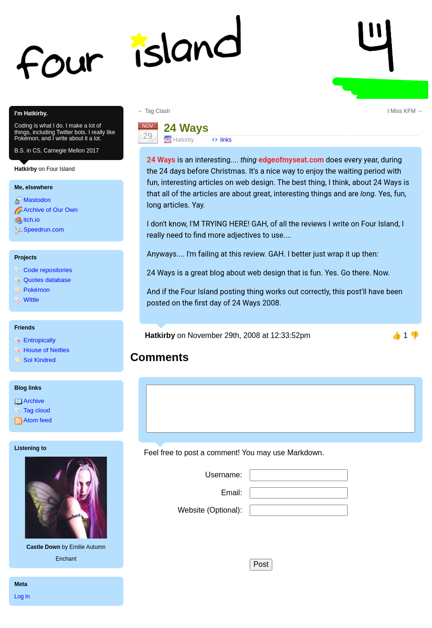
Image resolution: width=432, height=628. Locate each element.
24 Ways (161, 159)
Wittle (31, 299)
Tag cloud (37, 410)
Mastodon (37, 199)
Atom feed (38, 420)
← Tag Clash (154, 111)
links (226, 140)
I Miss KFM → (405, 111)
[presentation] (321, 540)
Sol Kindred (40, 359)
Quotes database (47, 279)
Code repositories (48, 270)
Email (230, 493)
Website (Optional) (209, 510)
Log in (22, 596)
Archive (34, 400)
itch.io (32, 219)
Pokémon (37, 289)
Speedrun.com (44, 229)
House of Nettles (47, 350)
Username (222, 475)
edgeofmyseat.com (291, 159)
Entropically (40, 340)
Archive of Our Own (51, 209)
